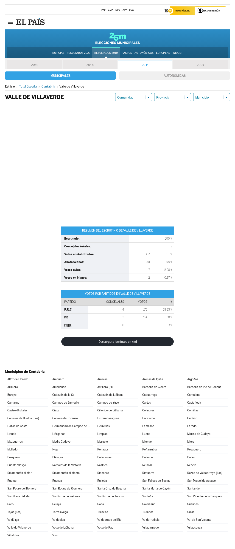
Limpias (102, 434)
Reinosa (147, 465)
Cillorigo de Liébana (110, 411)
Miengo (147, 442)
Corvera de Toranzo (65, 418)
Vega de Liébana (63, 528)
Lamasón (148, 426)
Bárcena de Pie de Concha (204, 387)
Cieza (55, 411)
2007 (200, 65)
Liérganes (58, 434)
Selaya (56, 504)
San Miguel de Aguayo (201, 481)
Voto (55, 536)
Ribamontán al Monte (66, 473)
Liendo (11, 434)
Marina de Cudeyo (198, 434)
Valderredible (150, 520)
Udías (190, 512)
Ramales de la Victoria (66, 465)
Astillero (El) (105, 387)
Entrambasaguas (108, 418)
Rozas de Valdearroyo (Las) (204, 473)
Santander (194, 489)
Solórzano (148, 504)
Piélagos (57, 457)
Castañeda (194, 403)
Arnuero (12, 387)
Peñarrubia (149, 450)
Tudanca (148, 512)
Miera (191, 442)
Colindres (148, 411)
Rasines (102, 465)
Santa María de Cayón (156, 489)
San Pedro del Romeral (22, 489)
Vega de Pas (105, 528)
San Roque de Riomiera (67, 489)
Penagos (103, 450)
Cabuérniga (149, 395)
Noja (55, 450)
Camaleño (193, 395)
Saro (10, 504)
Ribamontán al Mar (19, 473)
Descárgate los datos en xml (117, 342)
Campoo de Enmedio (65, 403)
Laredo (191, 426)
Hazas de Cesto (17, 426)
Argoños (192, 379)
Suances (193, 504)
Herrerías (103, 426)
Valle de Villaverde (19, 528)
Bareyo (12, 395)
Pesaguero (194, 450)
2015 (90, 65)
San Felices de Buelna (156, 481)
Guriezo (192, 418)
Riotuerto (148, 473)
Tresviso (102, 512)
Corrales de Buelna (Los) (23, 418)
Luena (146, 434)
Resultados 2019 (106, 53)
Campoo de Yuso (108, 403)
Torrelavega (60, 512)
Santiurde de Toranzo (111, 496)
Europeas (163, 53)
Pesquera (13, 457)
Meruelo (102, 442)
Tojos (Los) (14, 512)
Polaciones (104, 457)
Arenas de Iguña (152, 379)
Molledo (12, 450)
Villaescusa (194, 528)
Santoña (147, 496)
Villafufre (13, 536)
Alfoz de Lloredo (17, 379)
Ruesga (57, 481)
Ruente (12, 481)
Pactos (127, 53)
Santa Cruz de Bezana (111, 489)
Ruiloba (102, 481)
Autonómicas (175, 76)
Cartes (146, 403)
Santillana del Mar (19, 496)
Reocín (191, 465)
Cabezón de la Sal (63, 395)
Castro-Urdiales (17, 411)
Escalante (148, 418)
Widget (178, 53)
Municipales (60, 76)
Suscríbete (183, 10)
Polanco (147, 457)
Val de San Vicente (199, 520)
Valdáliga (13, 520)
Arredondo (59, 387)
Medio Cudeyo (61, 442)
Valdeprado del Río (109, 520)
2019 (34, 65)
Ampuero (58, 379)
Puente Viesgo (16, 465)
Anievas (102, 379)
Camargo (13, 403)
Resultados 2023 (78, 53)
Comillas (192, 411)
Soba (100, 504)
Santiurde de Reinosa (66, 496)
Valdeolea (58, 520)
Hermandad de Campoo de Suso (72, 426)
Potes (191, 457)
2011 (145, 65)
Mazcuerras (15, 442)
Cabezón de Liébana (110, 395)
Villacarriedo (150, 528)
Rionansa (103, 473)
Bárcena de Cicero (154, 387)
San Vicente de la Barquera (205, 496)
